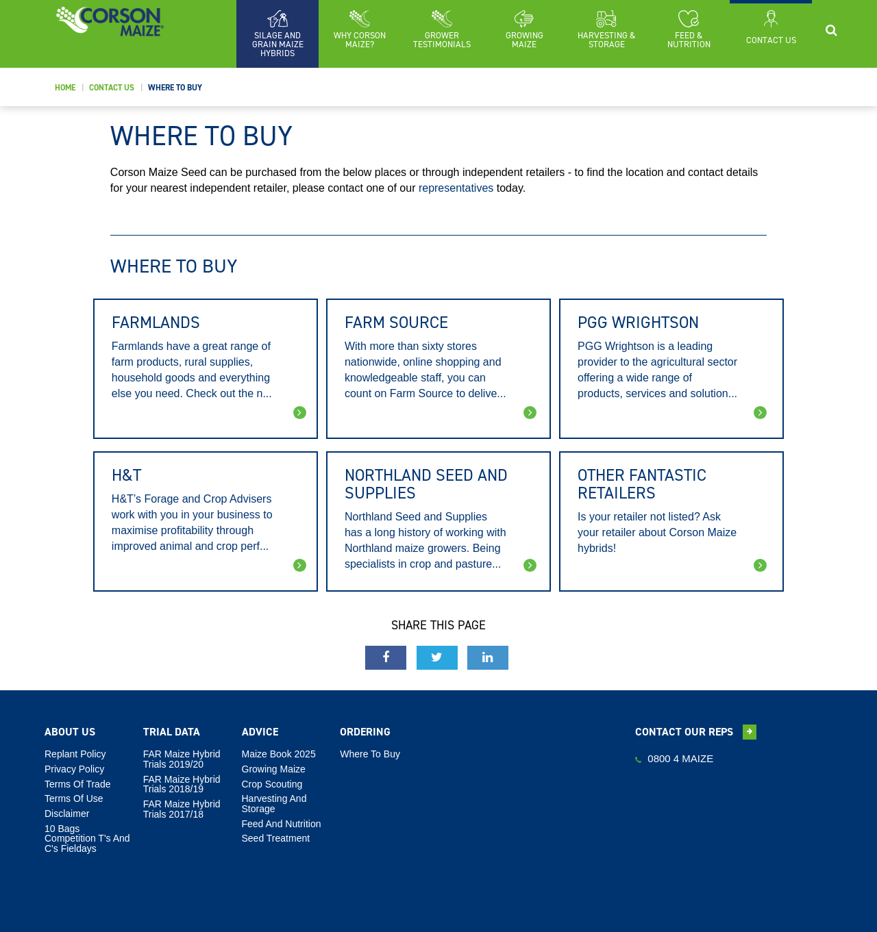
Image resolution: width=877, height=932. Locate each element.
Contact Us (111, 87)
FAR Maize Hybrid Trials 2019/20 (182, 759)
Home (65, 87)
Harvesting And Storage (274, 803)
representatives (456, 188)
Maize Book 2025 (279, 753)
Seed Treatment (276, 838)
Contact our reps (695, 732)
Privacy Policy (74, 769)
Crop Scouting (272, 784)
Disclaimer (67, 813)
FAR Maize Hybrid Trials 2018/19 (182, 784)
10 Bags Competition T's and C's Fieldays (87, 838)
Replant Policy (75, 753)
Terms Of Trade (77, 784)
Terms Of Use (74, 798)
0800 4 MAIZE (674, 758)
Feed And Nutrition (281, 823)
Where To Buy (175, 87)
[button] (360, 29)
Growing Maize (274, 769)
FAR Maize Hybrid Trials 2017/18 (182, 809)
